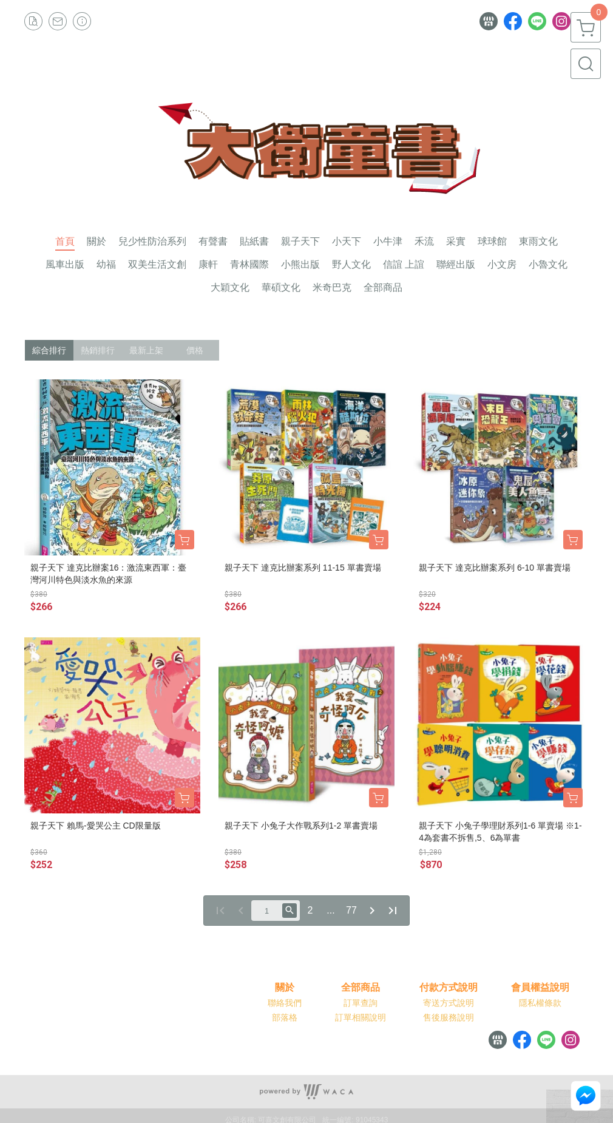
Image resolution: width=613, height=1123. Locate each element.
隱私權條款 (540, 1003)
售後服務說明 (448, 1017)
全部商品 (360, 987)
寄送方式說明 (448, 1003)
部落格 (284, 1017)
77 (351, 910)
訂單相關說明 (360, 1017)
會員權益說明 (540, 987)
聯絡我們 (285, 1003)
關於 (284, 987)
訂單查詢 (361, 1003)
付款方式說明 (448, 987)
